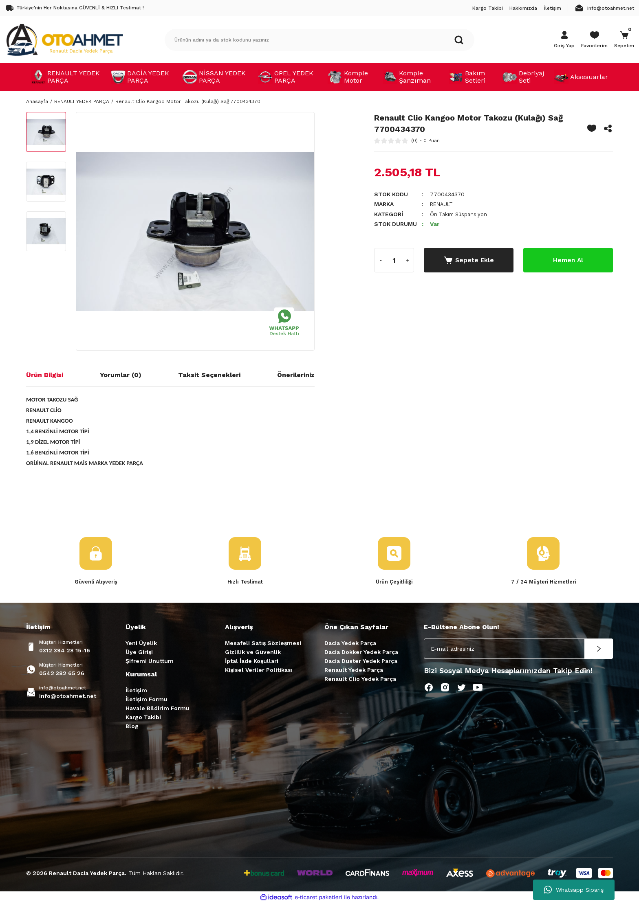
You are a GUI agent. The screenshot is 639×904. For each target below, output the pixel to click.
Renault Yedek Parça (353, 670)
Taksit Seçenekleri (209, 375)
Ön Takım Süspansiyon (460, 214)
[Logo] (64, 39)
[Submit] (598, 649)
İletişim (136, 690)
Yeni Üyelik (141, 643)
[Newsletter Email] (518, 649)
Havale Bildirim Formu (157, 708)
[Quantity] (394, 260)
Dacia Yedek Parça (350, 643)
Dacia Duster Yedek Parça (360, 661)
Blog (132, 726)
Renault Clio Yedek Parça (360, 679)
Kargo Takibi (143, 717)
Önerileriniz (296, 375)
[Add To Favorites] (592, 128)
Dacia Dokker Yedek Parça (361, 652)
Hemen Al (568, 259)
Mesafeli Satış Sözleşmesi (263, 643)
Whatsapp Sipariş (574, 889)
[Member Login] (564, 40)
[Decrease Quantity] (381, 260)
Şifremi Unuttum (150, 661)
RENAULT (443, 204)
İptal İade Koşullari (251, 661)
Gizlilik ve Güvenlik (253, 652)
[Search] (319, 40)
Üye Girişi (139, 652)
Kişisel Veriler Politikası (259, 670)
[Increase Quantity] (407, 260)
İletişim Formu (146, 699)
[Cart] (624, 40)
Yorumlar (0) (120, 375)
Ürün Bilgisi (44, 375)
